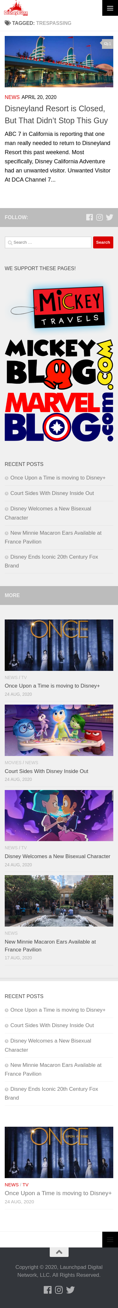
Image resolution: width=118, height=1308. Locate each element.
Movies (13, 762)
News (12, 97)
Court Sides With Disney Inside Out (52, 493)
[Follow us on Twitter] (109, 217)
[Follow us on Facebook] (89, 217)
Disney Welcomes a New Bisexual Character (57, 856)
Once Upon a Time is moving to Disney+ (58, 478)
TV (24, 677)
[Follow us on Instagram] (99, 217)
